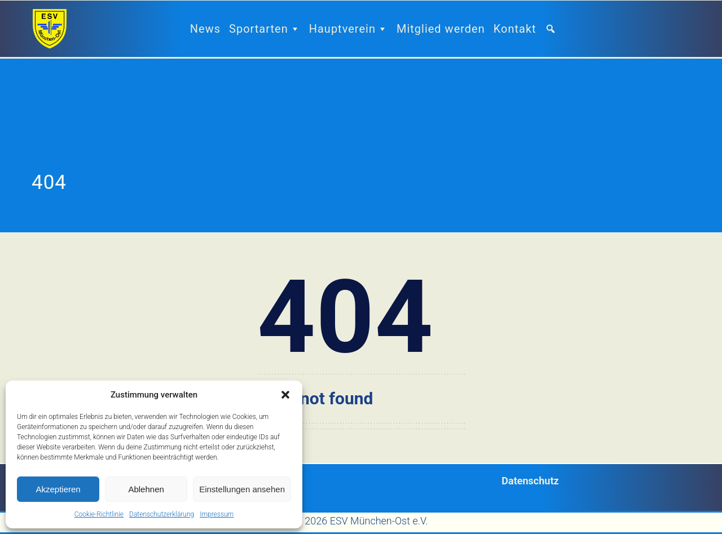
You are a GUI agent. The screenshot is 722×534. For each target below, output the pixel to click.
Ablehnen (146, 489)
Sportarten (265, 28)
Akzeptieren (58, 489)
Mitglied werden (441, 29)
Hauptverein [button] (348, 28)
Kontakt (515, 29)
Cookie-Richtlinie (99, 514)
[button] (285, 394)
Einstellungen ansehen (242, 489)
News (205, 29)
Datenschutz (529, 481)
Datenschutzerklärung (161, 514)
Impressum (217, 514)
